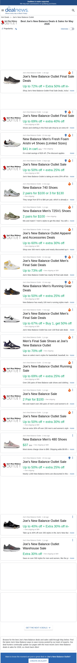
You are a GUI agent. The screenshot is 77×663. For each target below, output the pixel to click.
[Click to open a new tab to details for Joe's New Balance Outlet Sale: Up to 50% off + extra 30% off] (12, 420)
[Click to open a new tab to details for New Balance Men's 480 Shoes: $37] (12, 443)
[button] (72, 29)
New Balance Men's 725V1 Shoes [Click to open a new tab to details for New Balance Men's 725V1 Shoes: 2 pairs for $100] (47, 211)
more (72, 91)
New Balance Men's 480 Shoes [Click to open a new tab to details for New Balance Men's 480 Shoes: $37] (45, 439)
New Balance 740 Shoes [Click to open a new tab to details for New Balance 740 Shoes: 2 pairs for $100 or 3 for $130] (40, 187)
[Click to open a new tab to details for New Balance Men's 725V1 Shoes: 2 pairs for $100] (12, 214)
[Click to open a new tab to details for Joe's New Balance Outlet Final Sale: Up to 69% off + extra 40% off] (12, 119)
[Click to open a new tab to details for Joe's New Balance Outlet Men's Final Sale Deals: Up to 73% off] (12, 265)
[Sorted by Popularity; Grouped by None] (7, 29)
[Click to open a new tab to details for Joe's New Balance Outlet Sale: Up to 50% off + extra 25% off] (12, 168)
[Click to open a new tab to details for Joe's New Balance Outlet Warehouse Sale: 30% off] (12, 549)
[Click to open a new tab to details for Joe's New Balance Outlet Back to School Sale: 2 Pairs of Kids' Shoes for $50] (12, 600)
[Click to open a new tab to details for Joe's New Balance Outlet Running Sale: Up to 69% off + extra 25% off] (12, 372)
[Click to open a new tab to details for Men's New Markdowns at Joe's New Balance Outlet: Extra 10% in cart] (12, 574)
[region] (38, 50)
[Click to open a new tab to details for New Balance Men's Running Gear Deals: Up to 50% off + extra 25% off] (12, 292)
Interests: (65, 29)
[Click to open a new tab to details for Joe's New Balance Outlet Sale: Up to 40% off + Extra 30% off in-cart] (12, 524)
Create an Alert (38, 652)
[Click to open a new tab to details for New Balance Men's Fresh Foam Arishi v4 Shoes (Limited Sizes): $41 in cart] (12, 144)
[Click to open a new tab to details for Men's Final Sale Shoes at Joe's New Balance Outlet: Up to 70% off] (12, 346)
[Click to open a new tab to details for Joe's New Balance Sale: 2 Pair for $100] (12, 397)
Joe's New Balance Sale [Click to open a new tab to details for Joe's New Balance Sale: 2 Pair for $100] (40, 394)
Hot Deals (5, 17)
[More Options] (72, 72)
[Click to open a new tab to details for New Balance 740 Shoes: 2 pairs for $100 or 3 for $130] (12, 191)
